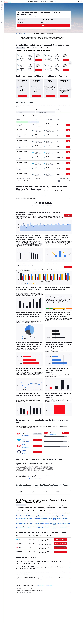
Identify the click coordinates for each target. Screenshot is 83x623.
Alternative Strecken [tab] (21, 505)
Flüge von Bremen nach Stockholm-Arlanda (43, 526)
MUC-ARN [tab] (43, 195)
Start (16, 33)
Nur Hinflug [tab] (48, 47)
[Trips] (1, 17)
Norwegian (24, 444)
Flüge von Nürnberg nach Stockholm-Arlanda (25, 526)
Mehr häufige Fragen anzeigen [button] (35, 478)
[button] (2, 1)
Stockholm (28, 33)
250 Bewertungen (25, 447)
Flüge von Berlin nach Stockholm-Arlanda (43, 513)
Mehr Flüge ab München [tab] (39, 507)
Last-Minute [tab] (41, 47)
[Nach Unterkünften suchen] (1, 7)
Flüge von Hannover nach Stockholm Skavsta (61, 526)
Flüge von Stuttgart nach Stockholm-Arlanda (25, 515)
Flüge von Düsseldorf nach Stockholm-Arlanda (23, 514)
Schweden (24, 33)
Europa (20, 33)
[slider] (71, 112)
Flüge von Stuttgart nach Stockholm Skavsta (61, 520)
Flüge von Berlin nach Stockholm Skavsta (43, 520)
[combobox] (21, 16)
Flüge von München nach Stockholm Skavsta (43, 518)
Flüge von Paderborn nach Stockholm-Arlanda (60, 528)
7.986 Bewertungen (25, 453)
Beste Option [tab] (28, 47)
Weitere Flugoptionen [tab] (63, 507)
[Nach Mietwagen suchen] (1, 9)
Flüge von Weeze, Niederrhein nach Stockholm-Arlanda (59, 516)
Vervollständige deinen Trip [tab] (51, 507)
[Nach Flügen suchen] (1, 5)
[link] (22, 96)
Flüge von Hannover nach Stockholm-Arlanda (43, 523)
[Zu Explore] (1, 14)
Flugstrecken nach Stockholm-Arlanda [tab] (24, 507)
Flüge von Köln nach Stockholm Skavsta (42, 527)
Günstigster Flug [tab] (20, 47)
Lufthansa (24, 450)
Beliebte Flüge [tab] (30, 505)
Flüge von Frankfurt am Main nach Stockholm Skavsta (61, 524)
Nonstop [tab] (35, 47)
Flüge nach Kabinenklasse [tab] (53, 505)
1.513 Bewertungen (25, 441)
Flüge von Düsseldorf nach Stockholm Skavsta (60, 519)
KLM (22, 438)
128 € (29, 14)
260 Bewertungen (25, 435)
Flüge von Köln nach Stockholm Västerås (24, 523)
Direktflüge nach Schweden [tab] (40, 505)
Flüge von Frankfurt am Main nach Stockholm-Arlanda (41, 516)
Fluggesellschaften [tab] (64, 505)
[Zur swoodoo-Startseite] (7, 1)
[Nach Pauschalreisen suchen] (1, 12)
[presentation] (32, 14)
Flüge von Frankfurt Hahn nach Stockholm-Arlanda (24, 521)
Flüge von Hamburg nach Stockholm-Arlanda (61, 513)
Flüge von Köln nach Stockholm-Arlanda (24, 518)
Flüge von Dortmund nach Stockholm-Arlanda (23, 528)
